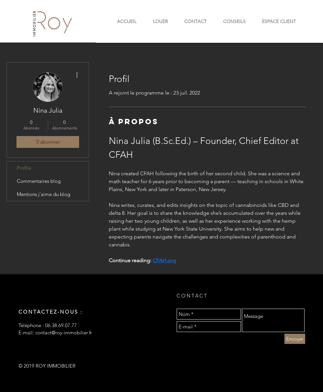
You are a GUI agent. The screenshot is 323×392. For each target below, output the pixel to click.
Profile (24, 168)
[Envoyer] (294, 339)
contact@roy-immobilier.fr (63, 332)
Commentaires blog (39, 181)
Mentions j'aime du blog (43, 194)
